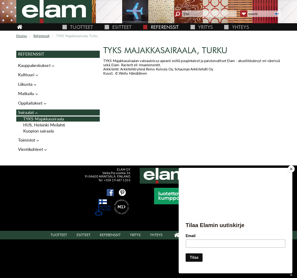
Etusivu (21, 36)
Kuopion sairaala (38, 131)
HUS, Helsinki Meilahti (44, 124)
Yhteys (240, 27)
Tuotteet (81, 27)
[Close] (291, 168)
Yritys (205, 27)
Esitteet (122, 27)
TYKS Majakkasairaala (43, 118)
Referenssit (165, 27)
